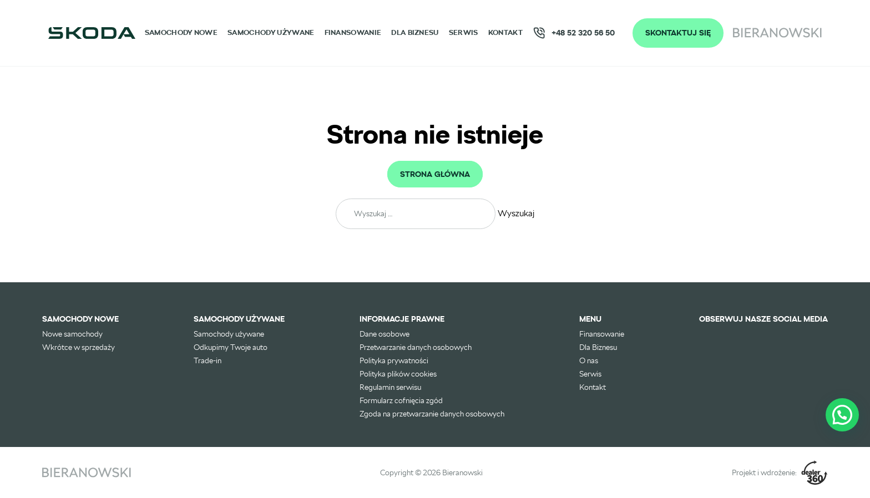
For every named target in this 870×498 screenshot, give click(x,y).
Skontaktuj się (678, 32)
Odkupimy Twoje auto (230, 347)
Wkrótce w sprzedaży (78, 347)
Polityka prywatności (394, 360)
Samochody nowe (181, 32)
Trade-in (207, 360)
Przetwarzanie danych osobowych (416, 347)
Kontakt (505, 32)
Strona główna (435, 174)
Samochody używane (270, 32)
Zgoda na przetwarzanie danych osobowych (432, 413)
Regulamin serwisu (390, 387)
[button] (842, 414)
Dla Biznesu (414, 32)
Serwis (463, 32)
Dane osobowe (384, 333)
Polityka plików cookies (398, 373)
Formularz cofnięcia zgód (401, 400)
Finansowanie (353, 32)
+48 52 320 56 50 (573, 33)
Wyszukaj (516, 213)
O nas (588, 360)
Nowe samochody (72, 333)
